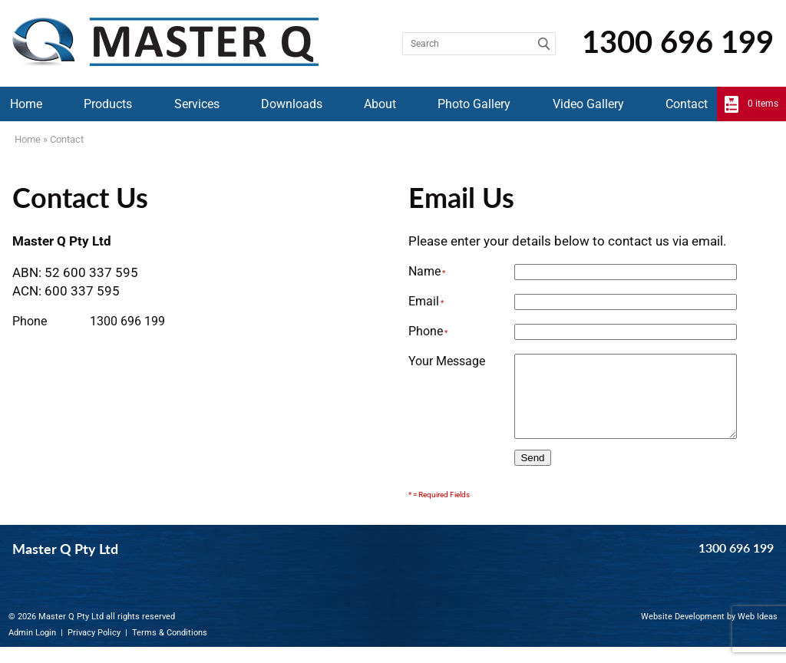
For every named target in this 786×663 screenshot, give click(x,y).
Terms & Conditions (169, 649)
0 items (763, 103)
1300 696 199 (678, 41)
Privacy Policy (94, 649)
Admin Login (32, 649)
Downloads (291, 104)
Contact (686, 104)
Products (108, 104)
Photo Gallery (474, 104)
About (380, 104)
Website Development (683, 633)
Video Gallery (588, 104)
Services (197, 104)
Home (26, 104)
